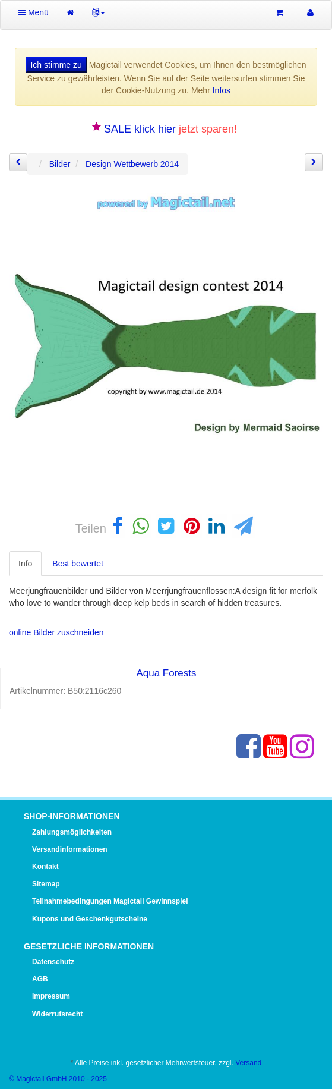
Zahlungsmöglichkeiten (72, 832)
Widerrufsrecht (57, 1014)
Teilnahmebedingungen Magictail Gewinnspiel (110, 901)
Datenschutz (53, 962)
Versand (248, 1063)
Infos (221, 90)
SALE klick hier (140, 129)
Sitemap (46, 884)
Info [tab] (25, 563)
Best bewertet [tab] (77, 563)
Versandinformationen (69, 849)
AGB (40, 979)
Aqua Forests (166, 673)
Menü (33, 12)
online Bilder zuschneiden (56, 632)
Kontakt (45, 867)
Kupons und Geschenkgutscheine (89, 919)
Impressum (51, 996)
